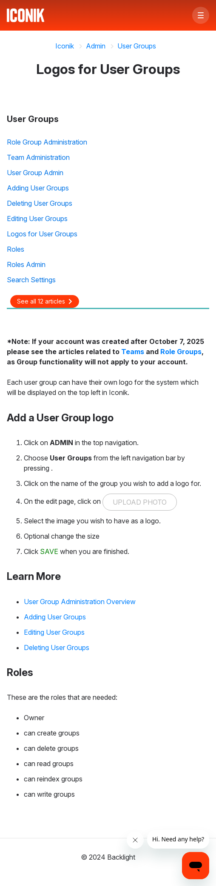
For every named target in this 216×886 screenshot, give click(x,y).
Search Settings (31, 279)
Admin (95, 46)
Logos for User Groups (42, 234)
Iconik (64, 46)
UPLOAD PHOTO (140, 502)
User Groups (136, 46)
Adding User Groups (38, 188)
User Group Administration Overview (80, 601)
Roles (15, 249)
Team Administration (38, 157)
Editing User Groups (37, 218)
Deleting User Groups (39, 203)
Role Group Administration (47, 142)
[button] (200, 15)
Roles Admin (26, 264)
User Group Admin (35, 172)
